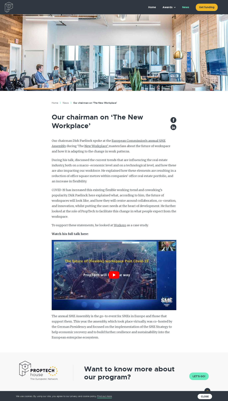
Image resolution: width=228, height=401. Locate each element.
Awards (167, 7)
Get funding (206, 7)
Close (205, 396)
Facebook (173, 120)
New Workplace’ (96, 146)
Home (152, 7)
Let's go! (199, 376)
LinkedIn (173, 127)
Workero (120, 225)
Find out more (104, 396)
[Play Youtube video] (114, 275)
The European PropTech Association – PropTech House (24, 7)
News (185, 7)
